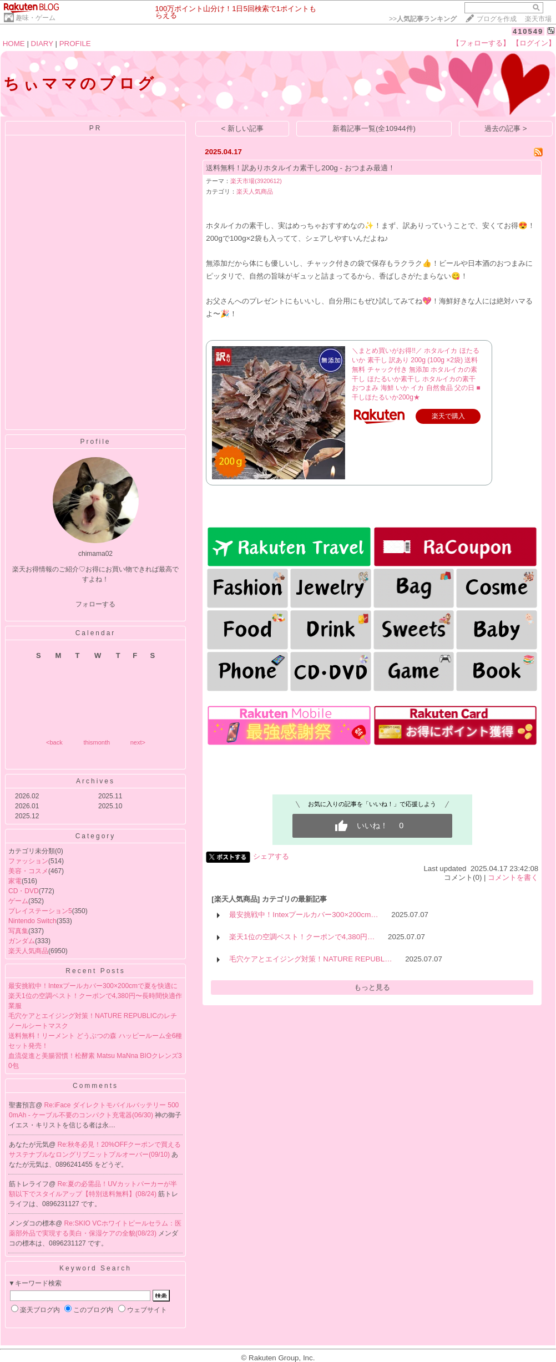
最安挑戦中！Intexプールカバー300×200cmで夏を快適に (93, 986)
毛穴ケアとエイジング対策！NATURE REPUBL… (310, 959)
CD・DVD (23, 891)
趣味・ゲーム (35, 18)
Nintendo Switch (32, 921)
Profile (95, 441)
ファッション (28, 861)
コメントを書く (513, 877)
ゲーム (18, 901)
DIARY (42, 43)
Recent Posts (95, 971)
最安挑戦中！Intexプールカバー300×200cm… (303, 914)
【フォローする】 (481, 43)
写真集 (18, 931)
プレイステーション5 (40, 911)
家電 (15, 881)
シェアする (271, 856)
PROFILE (75, 43)
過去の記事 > (505, 128)
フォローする (95, 604)
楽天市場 (538, 19)
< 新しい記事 (242, 128)
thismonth (96, 742)
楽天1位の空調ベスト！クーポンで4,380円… (302, 937)
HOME (14, 43)
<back (54, 742)
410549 (528, 31)
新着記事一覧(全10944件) (374, 128)
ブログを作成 (497, 19)
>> (423, 19)
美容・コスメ (28, 871)
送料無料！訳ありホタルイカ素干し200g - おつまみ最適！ (300, 168)
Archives (95, 781)
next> (137, 742)
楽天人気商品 (28, 951)
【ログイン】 (533, 43)
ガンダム (21, 941)
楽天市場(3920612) (256, 181)
